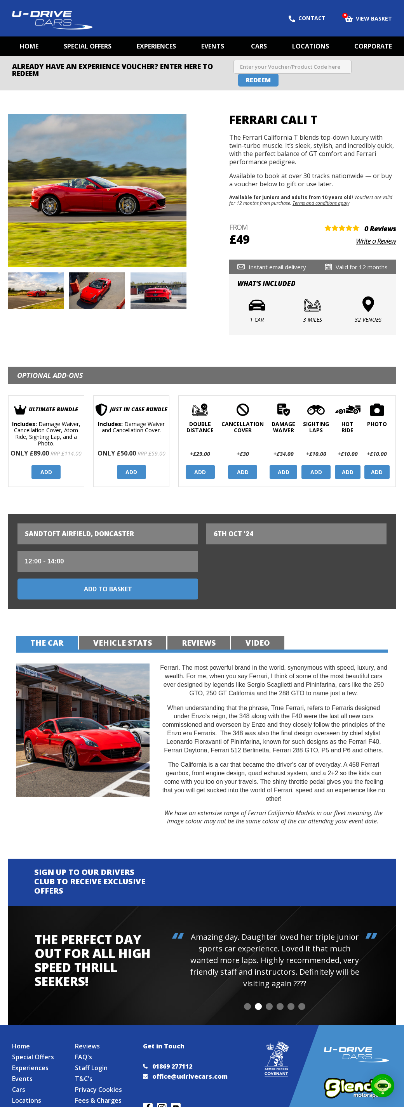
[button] (247, 978)
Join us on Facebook (148, 1097)
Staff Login (91, 1057)
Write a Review (376, 240)
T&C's (83, 1068)
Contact (307, 18)
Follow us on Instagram (162, 1097)
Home (29, 46)
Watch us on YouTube (176, 1097)
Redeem (258, 80)
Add (46, 472)
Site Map (25, 1100)
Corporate (373, 46)
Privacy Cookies (98, 1078)
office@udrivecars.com (185, 1065)
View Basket (368, 18)
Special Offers (87, 46)
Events (212, 46)
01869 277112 (167, 1055)
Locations (310, 46)
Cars (259, 46)
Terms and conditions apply (321, 203)
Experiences (156, 46)
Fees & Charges (98, 1089)
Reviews (87, 1035)
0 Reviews (380, 228)
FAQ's (83, 1046)
